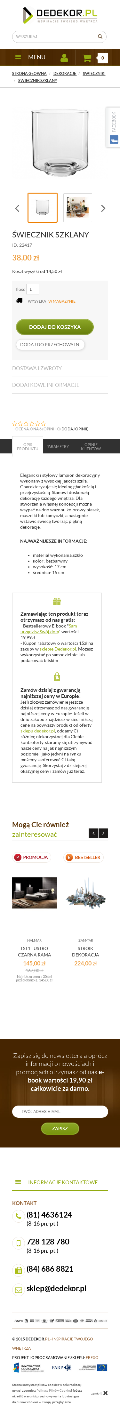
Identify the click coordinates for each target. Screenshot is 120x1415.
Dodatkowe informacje (45, 385)
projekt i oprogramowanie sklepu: (55, 1357)
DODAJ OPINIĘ (74, 429)
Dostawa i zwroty (37, 368)
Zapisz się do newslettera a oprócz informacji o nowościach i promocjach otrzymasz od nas (60, 1072)
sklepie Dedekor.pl (58, 649)
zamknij (99, 1393)
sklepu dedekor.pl (37, 730)
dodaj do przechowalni (50, 344)
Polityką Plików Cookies (53, 1390)
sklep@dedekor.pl (57, 1288)
